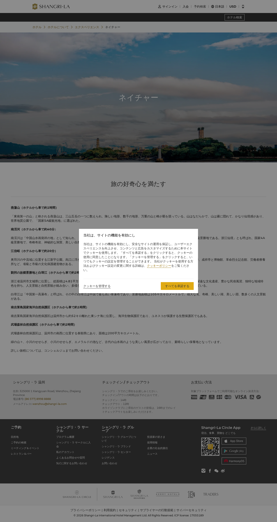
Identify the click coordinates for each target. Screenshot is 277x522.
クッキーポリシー (159, 266)
